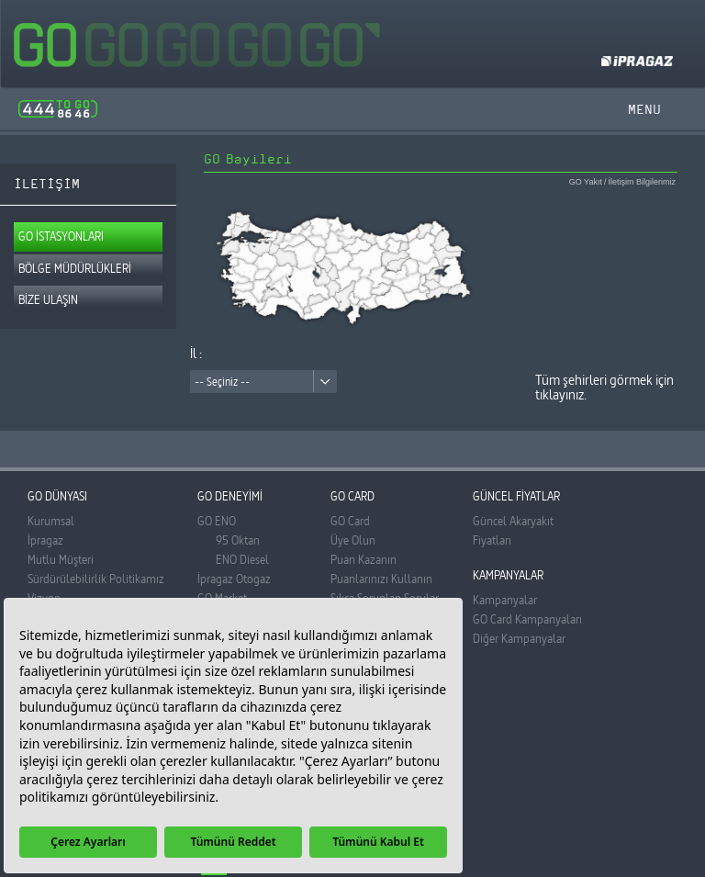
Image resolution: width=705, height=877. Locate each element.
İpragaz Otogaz (234, 578)
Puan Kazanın (363, 559)
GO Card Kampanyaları (527, 619)
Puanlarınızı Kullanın (381, 578)
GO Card (350, 520)
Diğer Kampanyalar (519, 638)
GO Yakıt (585, 182)
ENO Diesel (242, 559)
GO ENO (216, 520)
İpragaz (45, 540)
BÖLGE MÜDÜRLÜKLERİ (74, 268)
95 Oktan (238, 540)
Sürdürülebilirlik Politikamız (96, 578)
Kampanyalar (505, 599)
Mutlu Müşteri (61, 559)
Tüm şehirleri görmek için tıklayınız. (604, 387)
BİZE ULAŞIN (48, 299)
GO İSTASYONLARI (61, 236)
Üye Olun (352, 540)
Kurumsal (51, 520)
